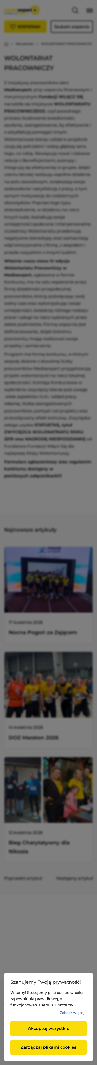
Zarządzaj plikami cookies (48, 1047)
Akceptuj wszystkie (48, 1028)
